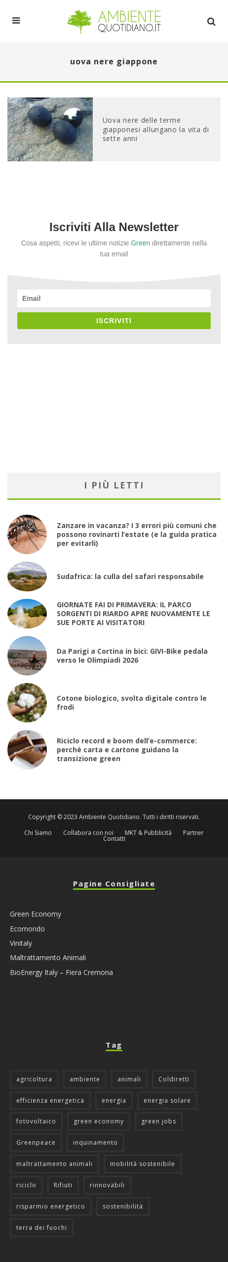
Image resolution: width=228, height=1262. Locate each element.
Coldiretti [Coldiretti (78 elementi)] (174, 1079)
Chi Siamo (38, 833)
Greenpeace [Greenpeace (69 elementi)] (36, 1142)
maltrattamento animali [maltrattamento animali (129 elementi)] (54, 1164)
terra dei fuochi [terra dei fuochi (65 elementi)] (41, 1227)
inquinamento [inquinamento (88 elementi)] (95, 1142)
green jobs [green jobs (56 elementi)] (158, 1121)
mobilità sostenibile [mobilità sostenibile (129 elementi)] (142, 1164)
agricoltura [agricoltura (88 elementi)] (34, 1079)
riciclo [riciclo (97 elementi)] (26, 1185)
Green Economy (35, 914)
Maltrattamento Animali (48, 957)
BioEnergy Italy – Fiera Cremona (61, 972)
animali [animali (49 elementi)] (129, 1079)
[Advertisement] (114, 408)
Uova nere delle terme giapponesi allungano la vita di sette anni (156, 129)
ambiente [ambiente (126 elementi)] (85, 1079)
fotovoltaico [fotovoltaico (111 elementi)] (36, 1121)
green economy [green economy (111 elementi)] (99, 1121)
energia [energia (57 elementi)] (114, 1100)
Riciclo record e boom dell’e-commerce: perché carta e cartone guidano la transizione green (127, 749)
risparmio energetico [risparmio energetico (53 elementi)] (50, 1206)
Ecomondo (27, 928)
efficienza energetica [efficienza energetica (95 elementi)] (50, 1100)
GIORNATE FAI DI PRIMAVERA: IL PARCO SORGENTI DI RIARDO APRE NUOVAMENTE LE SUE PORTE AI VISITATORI (133, 613)
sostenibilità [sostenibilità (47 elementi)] (123, 1206)
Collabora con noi (88, 833)
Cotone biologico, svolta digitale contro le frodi (132, 702)
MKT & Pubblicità (148, 833)
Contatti (114, 839)
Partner (193, 833)
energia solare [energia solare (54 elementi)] (167, 1100)
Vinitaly (21, 943)
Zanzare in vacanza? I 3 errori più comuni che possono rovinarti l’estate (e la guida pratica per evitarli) (137, 534)
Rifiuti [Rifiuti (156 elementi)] (63, 1185)
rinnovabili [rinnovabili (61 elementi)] (107, 1185)
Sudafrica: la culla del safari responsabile (130, 576)
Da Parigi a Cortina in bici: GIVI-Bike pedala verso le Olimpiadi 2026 (132, 655)
